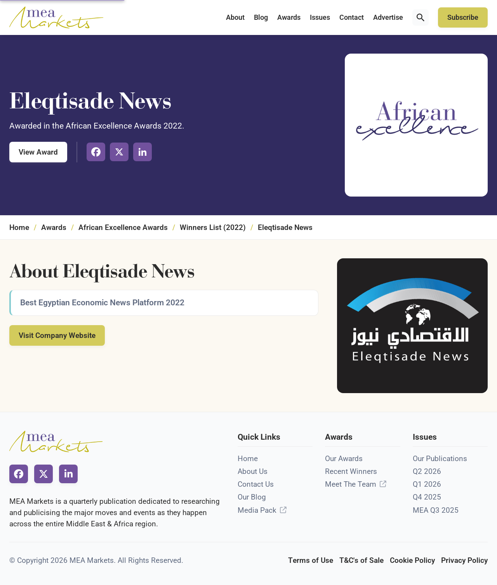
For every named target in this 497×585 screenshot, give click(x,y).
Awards (289, 17)
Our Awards (344, 458)
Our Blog (252, 497)
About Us (253, 471)
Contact (351, 17)
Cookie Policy (412, 560)
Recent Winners (351, 471)
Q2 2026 (427, 471)
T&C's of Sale (361, 560)
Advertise (388, 17)
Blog (261, 17)
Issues (320, 17)
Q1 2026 (427, 484)
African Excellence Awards (123, 227)
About (235, 17)
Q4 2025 (427, 497)
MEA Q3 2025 (436, 510)
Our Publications (440, 458)
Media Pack (257, 510)
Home (19, 227)
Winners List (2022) (213, 227)
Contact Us (256, 484)
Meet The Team (350, 484)
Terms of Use (310, 560)
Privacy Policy (464, 560)
